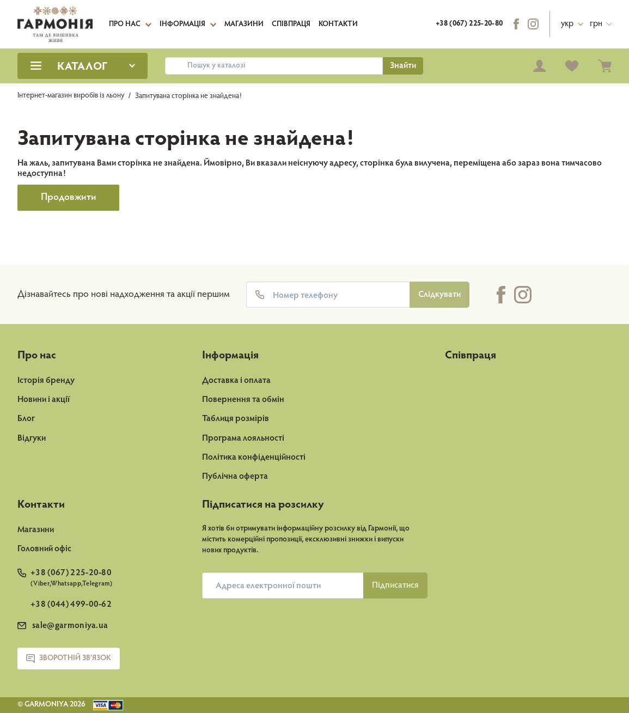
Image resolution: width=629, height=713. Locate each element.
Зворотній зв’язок (68, 658)
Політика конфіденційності (254, 457)
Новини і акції (43, 399)
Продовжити (68, 198)
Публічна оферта (235, 476)
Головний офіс (44, 549)
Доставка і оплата (236, 380)
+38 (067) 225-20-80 (469, 24)
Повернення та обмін (243, 399)
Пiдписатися (395, 585)
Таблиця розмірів (235, 419)
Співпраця (291, 24)
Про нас (125, 24)
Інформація (182, 24)
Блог (26, 419)
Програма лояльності (243, 438)
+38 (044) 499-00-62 (71, 604)
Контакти (338, 24)
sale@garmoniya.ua (70, 625)
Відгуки (31, 438)
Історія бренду (46, 380)
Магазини (244, 24)
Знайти (403, 66)
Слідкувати (439, 294)
